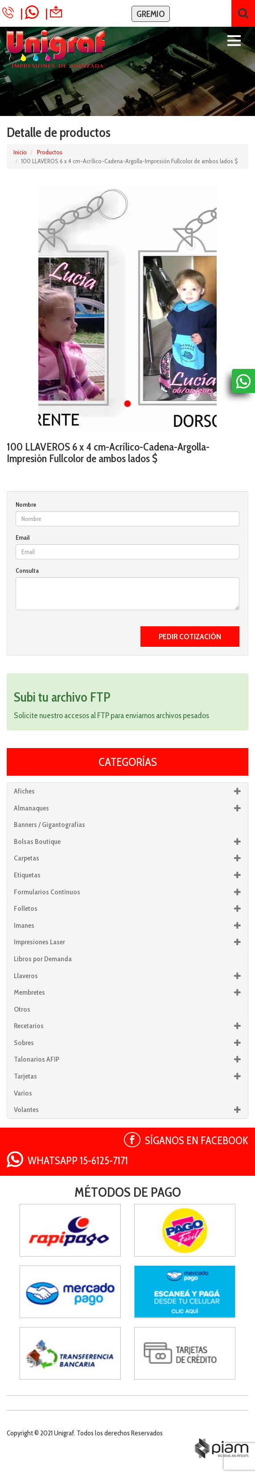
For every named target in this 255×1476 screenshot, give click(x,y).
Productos (49, 152)
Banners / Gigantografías (49, 824)
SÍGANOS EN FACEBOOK (196, 1140)
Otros (22, 1009)
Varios (23, 1093)
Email (23, 537)
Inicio (20, 152)
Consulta (27, 570)
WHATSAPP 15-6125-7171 (78, 1160)
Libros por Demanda (43, 959)
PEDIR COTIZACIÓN (190, 636)
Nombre (26, 504)
